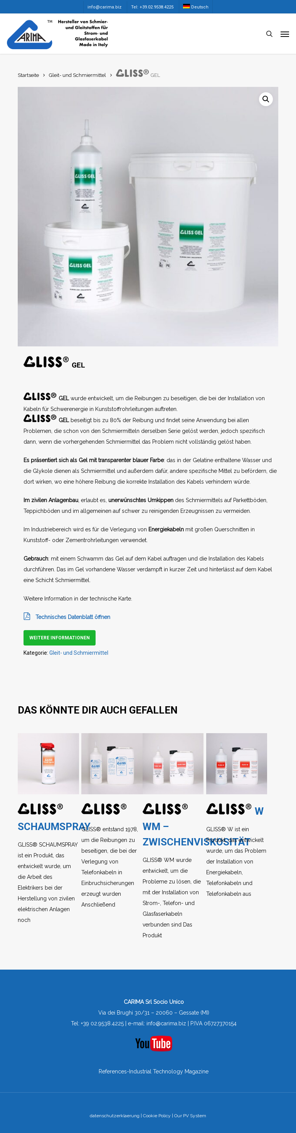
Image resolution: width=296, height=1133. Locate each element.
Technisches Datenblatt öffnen (67, 617)
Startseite (28, 75)
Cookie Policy (157, 1115)
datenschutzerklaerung (115, 1115)
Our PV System (190, 1115)
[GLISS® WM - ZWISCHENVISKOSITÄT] (173, 763)
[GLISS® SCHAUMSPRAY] (48, 763)
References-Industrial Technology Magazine (154, 1071)
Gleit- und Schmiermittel (77, 75)
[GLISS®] (111, 763)
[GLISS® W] (236, 763)
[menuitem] (195, 6)
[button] (285, 34)
